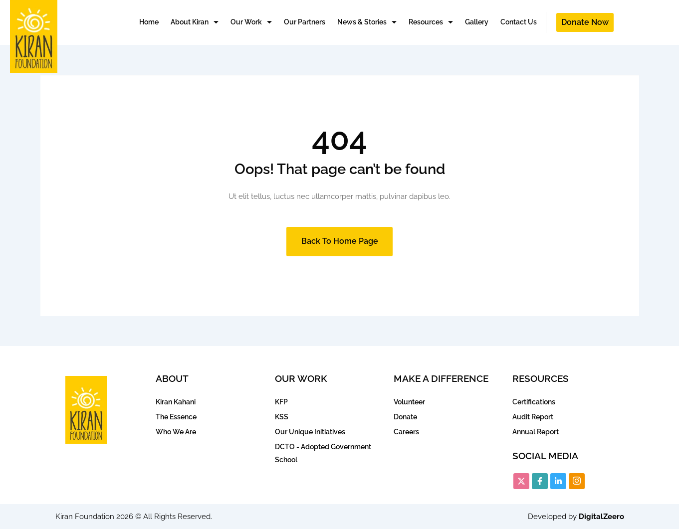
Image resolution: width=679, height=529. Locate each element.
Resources (431, 22)
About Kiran (195, 22)
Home (149, 22)
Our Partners (304, 22)
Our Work (251, 22)
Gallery (476, 22)
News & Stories (367, 22)
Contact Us (518, 22)
